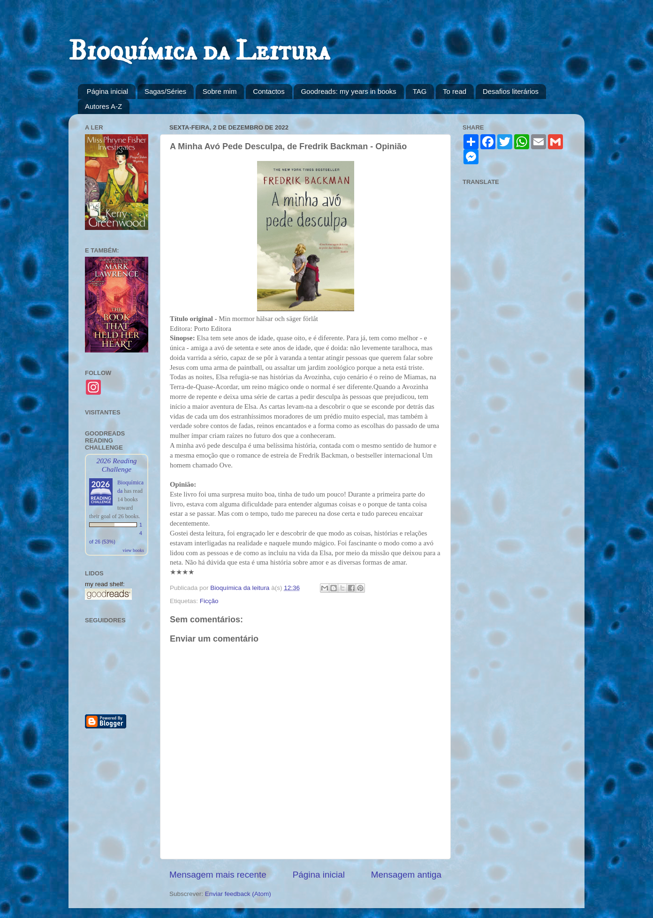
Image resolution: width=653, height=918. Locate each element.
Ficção (209, 600)
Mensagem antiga (406, 875)
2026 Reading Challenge (116, 465)
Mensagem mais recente (217, 875)
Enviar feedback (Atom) (238, 893)
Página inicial (107, 91)
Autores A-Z (103, 106)
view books (133, 550)
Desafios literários (511, 91)
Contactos (269, 91)
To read (454, 91)
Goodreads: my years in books (348, 91)
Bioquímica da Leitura (199, 51)
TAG (420, 91)
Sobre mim (220, 91)
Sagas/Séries (165, 91)
